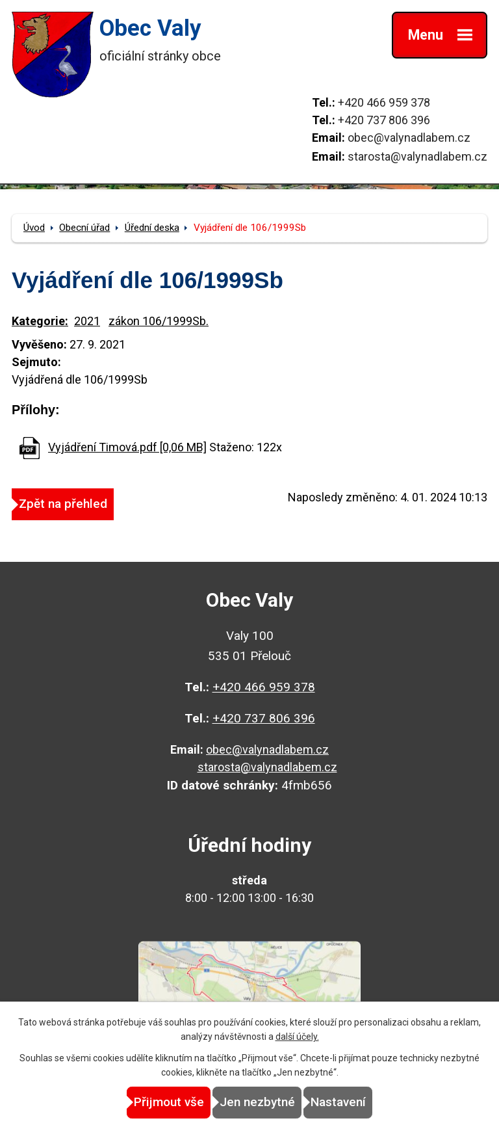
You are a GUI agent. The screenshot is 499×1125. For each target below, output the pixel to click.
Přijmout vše (169, 1101)
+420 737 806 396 (384, 120)
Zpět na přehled (63, 503)
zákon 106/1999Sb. (159, 321)
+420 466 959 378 (384, 102)
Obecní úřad (84, 227)
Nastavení (338, 1101)
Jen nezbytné (257, 1101)
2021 (87, 321)
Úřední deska (152, 227)
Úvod (34, 227)
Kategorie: (40, 321)
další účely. (297, 1036)
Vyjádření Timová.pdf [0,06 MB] (127, 447)
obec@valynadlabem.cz (409, 137)
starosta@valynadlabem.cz (417, 156)
